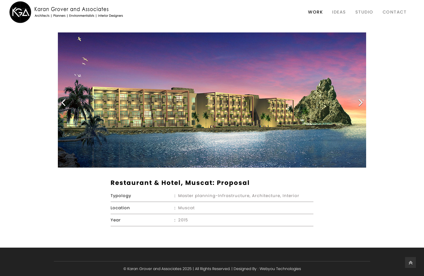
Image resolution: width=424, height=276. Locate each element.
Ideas (339, 12)
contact (395, 12)
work (315, 12)
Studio (364, 12)
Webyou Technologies (280, 268)
